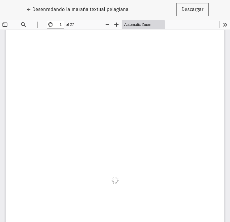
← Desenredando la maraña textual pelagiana (77, 9)
